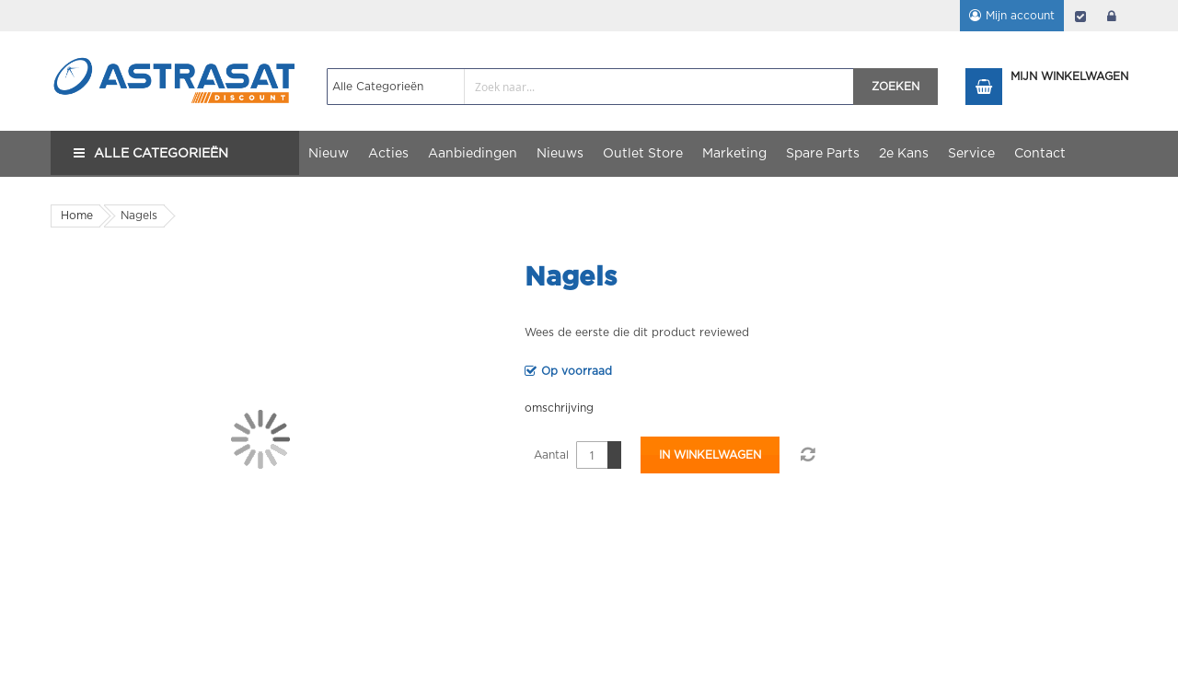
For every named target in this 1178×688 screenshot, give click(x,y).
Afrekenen (1080, 15)
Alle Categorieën (161, 153)
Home (77, 215)
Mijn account (1020, 15)
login (1111, 15)
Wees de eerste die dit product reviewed (637, 332)
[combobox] (590, 86)
